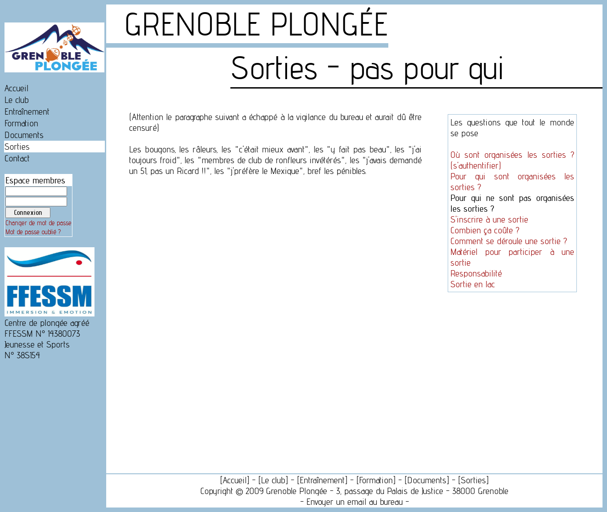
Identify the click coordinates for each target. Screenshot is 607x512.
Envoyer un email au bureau (354, 501)
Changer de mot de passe (38, 223)
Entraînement (26, 111)
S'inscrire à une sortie (489, 219)
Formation (21, 123)
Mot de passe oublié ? (33, 232)
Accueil (16, 88)
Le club (16, 99)
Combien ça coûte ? (484, 230)
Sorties (17, 146)
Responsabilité (476, 273)
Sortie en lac (472, 284)
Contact (17, 158)
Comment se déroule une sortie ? (508, 241)
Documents (24, 134)
